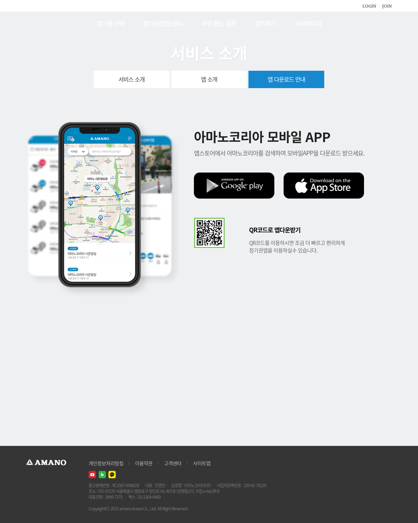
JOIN (387, 6)
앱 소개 (209, 79)
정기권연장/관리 (162, 23)
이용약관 (143, 463)
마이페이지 (308, 23)
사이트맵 (201, 463)
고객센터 (172, 463)
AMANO (49, 23)
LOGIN (369, 6)
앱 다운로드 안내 (286, 79)
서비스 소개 (131, 79)
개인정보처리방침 (106, 463)
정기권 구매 (110, 23)
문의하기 (265, 23)
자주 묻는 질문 (218, 23)
